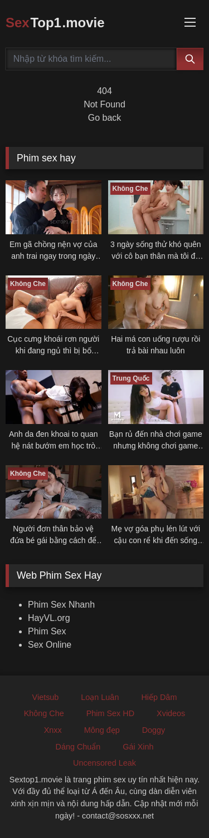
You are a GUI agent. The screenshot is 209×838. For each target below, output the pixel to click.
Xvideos (171, 713)
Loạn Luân (100, 697)
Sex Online (49, 644)
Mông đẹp (102, 730)
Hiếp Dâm (159, 697)
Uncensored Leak (104, 762)
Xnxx (53, 730)
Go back (104, 117)
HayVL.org (49, 618)
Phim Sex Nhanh (61, 604)
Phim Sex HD (110, 713)
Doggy (154, 730)
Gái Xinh (138, 746)
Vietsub (45, 697)
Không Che (44, 713)
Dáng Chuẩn (77, 746)
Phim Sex (47, 631)
